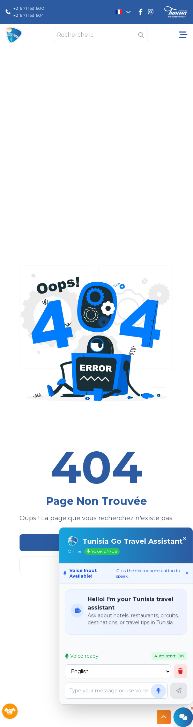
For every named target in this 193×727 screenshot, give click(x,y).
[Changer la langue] (123, 11)
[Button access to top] (164, 717)
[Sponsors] (10, 711)
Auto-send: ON (173, 655)
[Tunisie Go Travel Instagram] (150, 11)
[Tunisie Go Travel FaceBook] (140, 11)
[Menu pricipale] (183, 35)
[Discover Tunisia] (175, 12)
